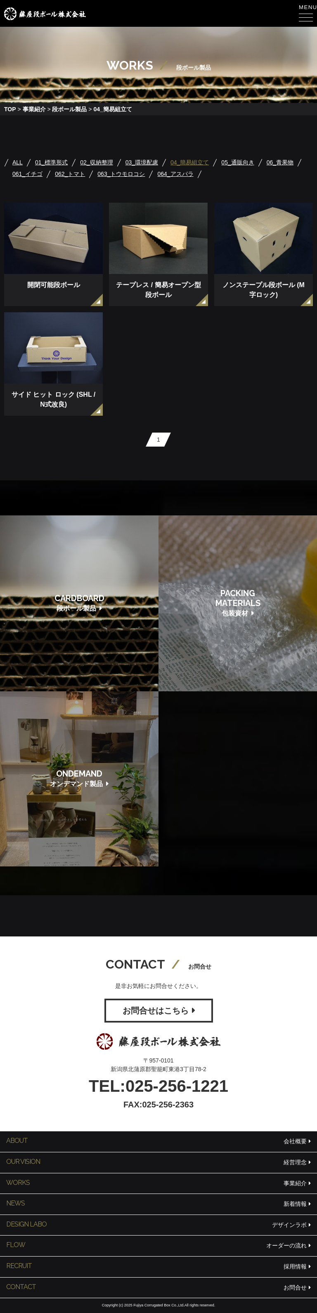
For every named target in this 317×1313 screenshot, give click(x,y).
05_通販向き (237, 162)
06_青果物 (280, 162)
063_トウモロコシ (121, 174)
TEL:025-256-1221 (158, 1086)
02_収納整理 (96, 162)
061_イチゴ (27, 174)
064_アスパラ (175, 174)
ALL (17, 162)
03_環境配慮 (141, 162)
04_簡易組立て (189, 162)
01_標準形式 (51, 162)
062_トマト (70, 174)
